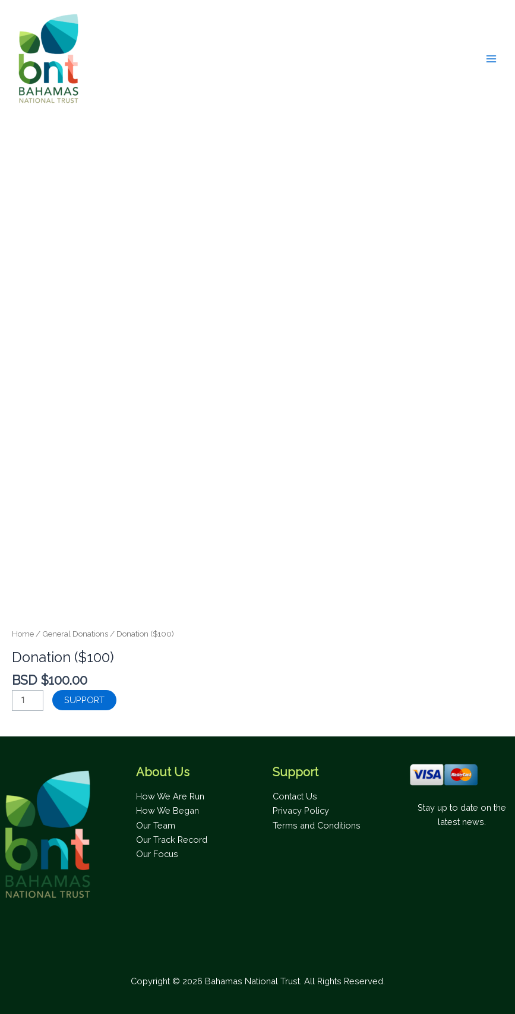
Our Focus (157, 854)
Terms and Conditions (317, 825)
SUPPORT (84, 700)
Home (23, 633)
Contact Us (295, 796)
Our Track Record (171, 839)
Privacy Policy (301, 810)
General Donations (75, 633)
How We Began (167, 810)
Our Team (155, 825)
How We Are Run (170, 796)
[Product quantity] (27, 700)
